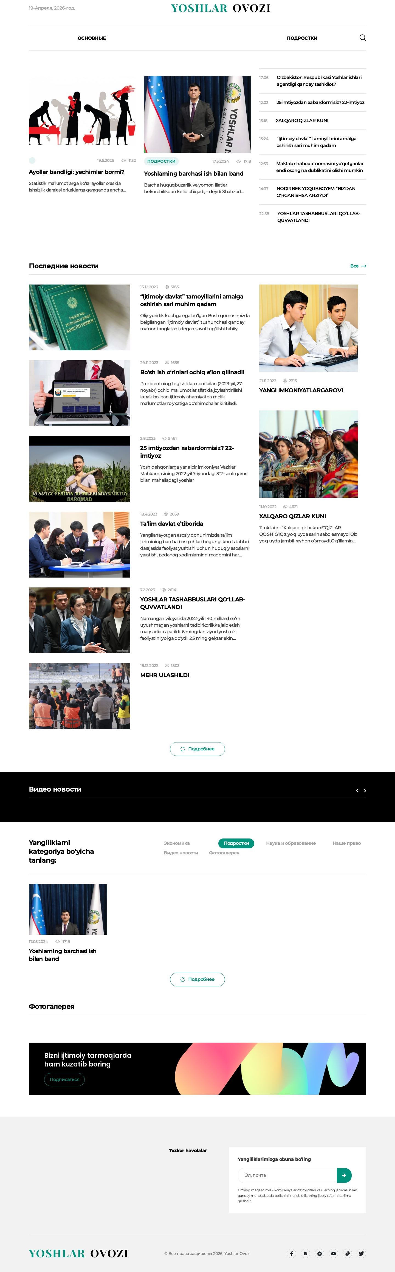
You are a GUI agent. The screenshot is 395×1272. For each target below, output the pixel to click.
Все (358, 266)
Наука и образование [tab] (291, 843)
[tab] (206, 843)
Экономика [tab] (177, 843)
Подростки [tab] (236, 843)
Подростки (302, 38)
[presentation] (59, 46)
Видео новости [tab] (181, 852)
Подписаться (65, 1079)
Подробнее (197, 749)
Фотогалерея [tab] (224, 852)
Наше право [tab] (347, 843)
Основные (92, 38)
